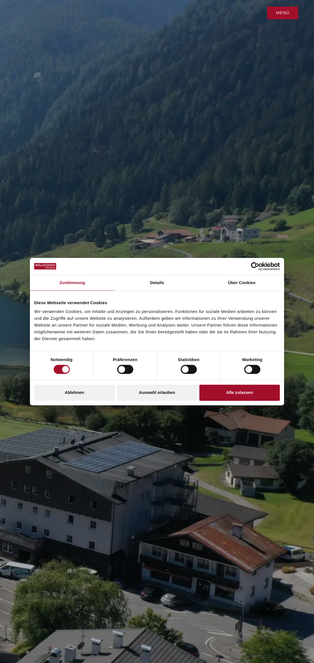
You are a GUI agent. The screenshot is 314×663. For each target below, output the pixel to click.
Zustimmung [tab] (72, 282)
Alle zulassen (239, 392)
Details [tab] (157, 282)
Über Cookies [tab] (242, 282)
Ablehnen (74, 392)
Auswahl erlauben (157, 392)
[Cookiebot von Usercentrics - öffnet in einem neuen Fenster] (255, 266)
